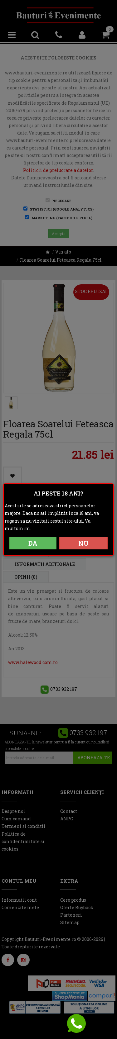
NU (83, 543)
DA (32, 543)
